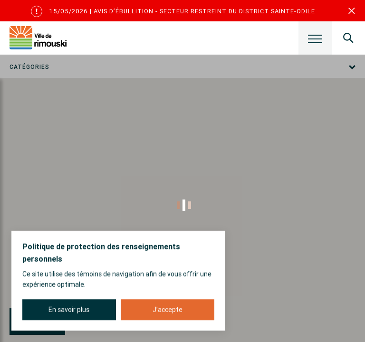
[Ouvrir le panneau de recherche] (348, 38)
